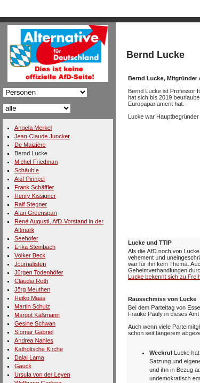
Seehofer (26, 238)
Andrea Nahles (33, 340)
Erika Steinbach (34, 247)
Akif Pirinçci (29, 179)
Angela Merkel (33, 127)
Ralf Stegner (30, 204)
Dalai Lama (29, 357)
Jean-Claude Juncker (42, 136)
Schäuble (26, 170)
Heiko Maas (29, 298)
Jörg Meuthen (32, 289)
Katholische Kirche (38, 349)
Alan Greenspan (35, 213)
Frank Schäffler (34, 187)
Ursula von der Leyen (42, 374)
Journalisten (30, 264)
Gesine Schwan (34, 323)
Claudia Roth (31, 281)
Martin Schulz (32, 306)
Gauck (22, 366)
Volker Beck (29, 255)
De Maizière (30, 144)
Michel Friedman (36, 162)
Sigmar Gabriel (33, 332)
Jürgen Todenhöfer (38, 272)
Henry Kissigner (35, 196)
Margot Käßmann (37, 315)
